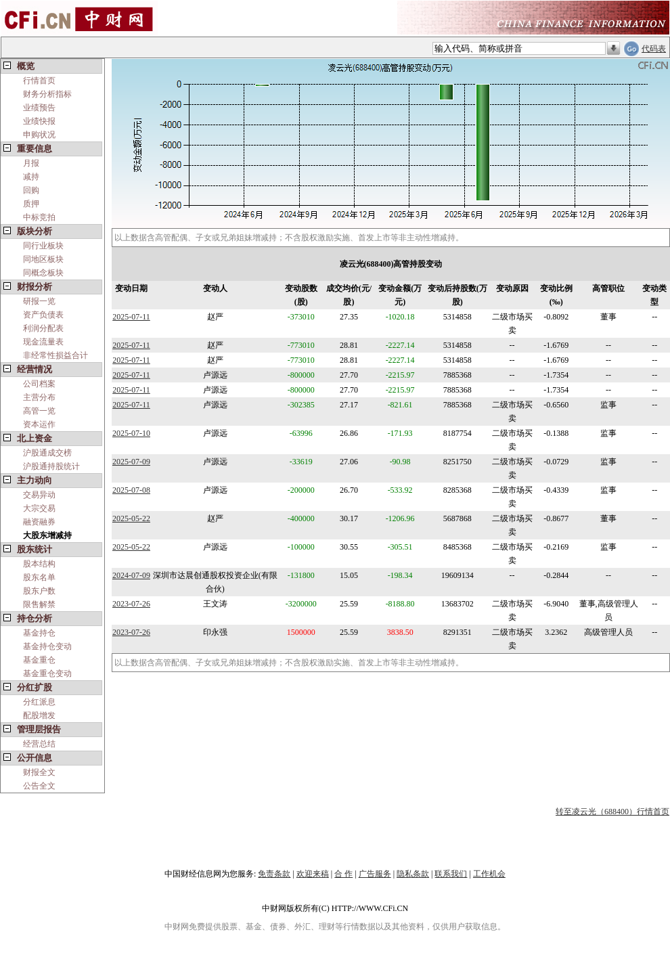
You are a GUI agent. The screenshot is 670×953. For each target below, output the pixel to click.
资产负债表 (43, 314)
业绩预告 (39, 107)
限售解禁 (39, 604)
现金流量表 (43, 342)
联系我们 (450, 874)
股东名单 (39, 577)
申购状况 (39, 134)
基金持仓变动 (47, 646)
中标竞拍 (39, 217)
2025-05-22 (131, 518)
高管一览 (39, 411)
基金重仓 (39, 660)
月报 (31, 163)
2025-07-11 (131, 317)
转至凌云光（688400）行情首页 (612, 811)
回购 (31, 190)
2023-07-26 (131, 603)
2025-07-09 (131, 461)
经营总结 (39, 744)
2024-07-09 (131, 575)
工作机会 (489, 874)
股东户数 (39, 591)
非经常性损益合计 (55, 355)
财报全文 (39, 772)
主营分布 (39, 397)
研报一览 (39, 301)
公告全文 (39, 786)
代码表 (654, 48)
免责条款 (274, 874)
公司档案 (39, 384)
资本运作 (39, 424)
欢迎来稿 (312, 874)
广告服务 (375, 874)
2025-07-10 (131, 433)
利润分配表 (43, 328)
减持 (31, 176)
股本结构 (39, 564)
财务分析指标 (47, 94)
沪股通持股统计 (51, 466)
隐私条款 (413, 874)
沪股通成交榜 (47, 453)
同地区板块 (43, 259)
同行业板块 (43, 245)
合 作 (343, 874)
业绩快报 (39, 121)
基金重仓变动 (47, 673)
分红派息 (39, 702)
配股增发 (39, 715)
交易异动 (39, 495)
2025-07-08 (131, 490)
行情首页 (39, 80)
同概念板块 (43, 273)
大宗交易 (39, 508)
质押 (31, 203)
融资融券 (39, 522)
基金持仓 (39, 633)
